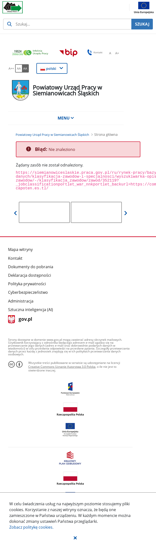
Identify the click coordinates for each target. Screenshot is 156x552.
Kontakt (15, 258)
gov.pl (20, 319)
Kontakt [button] (94, 52)
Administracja (20, 301)
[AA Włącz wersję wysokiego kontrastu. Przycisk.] (25, 68)
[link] (31, 53)
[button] (75, 537)
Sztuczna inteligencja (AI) (30, 309)
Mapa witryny (20, 249)
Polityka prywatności (27, 283)
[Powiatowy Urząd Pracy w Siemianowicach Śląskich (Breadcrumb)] (52, 135)
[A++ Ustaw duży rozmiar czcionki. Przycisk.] (11, 68)
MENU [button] (66, 118)
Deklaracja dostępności (29, 275)
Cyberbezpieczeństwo (28, 292)
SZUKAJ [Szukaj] (142, 24)
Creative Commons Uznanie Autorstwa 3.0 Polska (61, 367)
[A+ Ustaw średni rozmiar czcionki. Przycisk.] (117, 53)
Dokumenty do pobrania (30, 266)
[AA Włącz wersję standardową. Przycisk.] (18, 68)
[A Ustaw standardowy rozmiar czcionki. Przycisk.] (110, 53)
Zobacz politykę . (31, 527)
